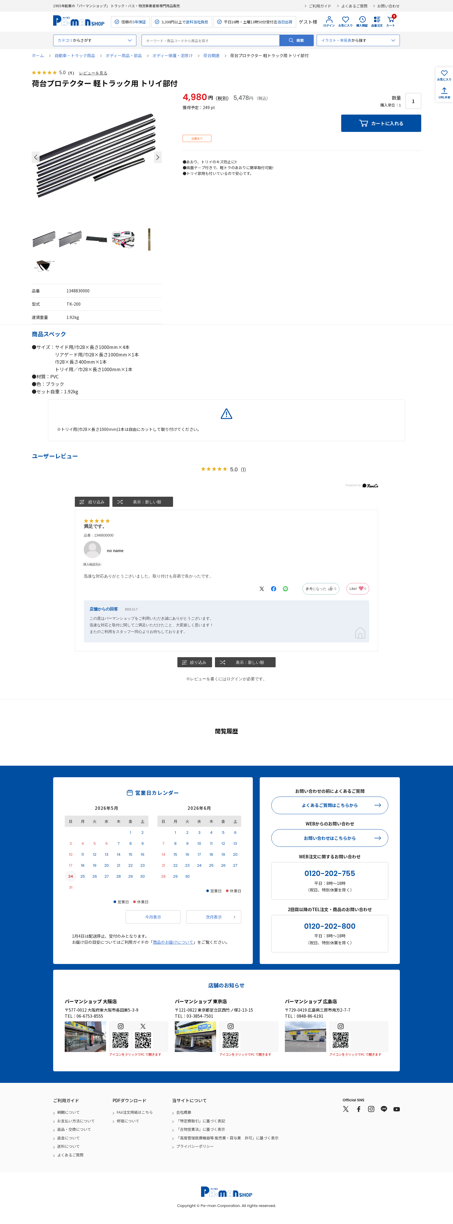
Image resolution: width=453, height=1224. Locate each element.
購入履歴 (362, 25)
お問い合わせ (388, 6)
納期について (68, 1112)
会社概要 (183, 1112)
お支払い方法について (76, 1121)
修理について (128, 1121)
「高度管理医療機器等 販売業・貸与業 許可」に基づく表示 (227, 1138)
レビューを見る (93, 73)
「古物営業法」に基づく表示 (200, 1129)
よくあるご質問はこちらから (330, 805)
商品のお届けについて (173, 942)
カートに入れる (387, 123)
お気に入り (345, 25)
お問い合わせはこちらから (330, 838)
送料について (68, 1146)
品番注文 (377, 25)
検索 (300, 40)
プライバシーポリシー (195, 1146)
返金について (68, 1138)
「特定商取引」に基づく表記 (200, 1121)
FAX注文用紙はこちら (135, 1112)
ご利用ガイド (320, 6)
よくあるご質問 (354, 6)
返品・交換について (74, 1129)
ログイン (329, 25)
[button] (36, 157)
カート (390, 21)
